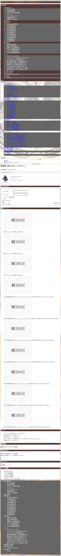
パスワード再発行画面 (13, 12)
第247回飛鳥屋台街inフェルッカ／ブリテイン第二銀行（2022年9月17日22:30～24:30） (32, 308)
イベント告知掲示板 (12, 51)
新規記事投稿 (11, 17)
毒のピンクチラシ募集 (32, 221)
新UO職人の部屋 (8, 71)
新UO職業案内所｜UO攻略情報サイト (17, 61)
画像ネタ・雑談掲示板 (13, 47)
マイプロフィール (12, 16)
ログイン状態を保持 (9, 198)
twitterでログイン (7, 200)
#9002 (58, 172)
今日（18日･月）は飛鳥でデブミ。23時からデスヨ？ (19, 438)
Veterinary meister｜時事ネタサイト (17, 66)
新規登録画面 (11, 11)
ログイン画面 (11, 9)
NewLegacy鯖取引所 (12, 24)
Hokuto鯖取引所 (11, 35)
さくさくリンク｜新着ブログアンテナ (18, 57)
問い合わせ (7, 76)
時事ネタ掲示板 (11, 44)
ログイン (56, 203)
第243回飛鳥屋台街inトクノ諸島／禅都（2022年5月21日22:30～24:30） (32, 395)
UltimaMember (8, 7)
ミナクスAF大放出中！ (10, 433)
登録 (3, 202)
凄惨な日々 (7, 440)
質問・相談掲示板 (12, 46)
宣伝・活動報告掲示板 (13, 49)
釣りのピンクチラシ (12, 169)
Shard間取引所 (11, 41)
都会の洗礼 (7, 435)
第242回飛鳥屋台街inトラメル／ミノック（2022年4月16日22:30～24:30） (32, 417)
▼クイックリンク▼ (12, 56)
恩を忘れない (7, 437)
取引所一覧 (7, 22)
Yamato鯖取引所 (11, 27)
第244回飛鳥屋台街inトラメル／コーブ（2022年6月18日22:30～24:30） (32, 373)
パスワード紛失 (6, 204)
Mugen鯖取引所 (11, 37)
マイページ (10, 14)
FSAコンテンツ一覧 (12, 74)
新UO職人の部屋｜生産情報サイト (17, 62)
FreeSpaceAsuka (8, 72)
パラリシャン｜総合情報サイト (16, 59)
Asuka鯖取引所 (11, 25)
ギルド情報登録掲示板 (13, 52)
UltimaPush (7, 21)
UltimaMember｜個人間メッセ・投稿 (17, 67)
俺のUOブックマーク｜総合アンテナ (17, 69)
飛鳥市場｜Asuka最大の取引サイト (17, 64)
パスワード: (5, 194)
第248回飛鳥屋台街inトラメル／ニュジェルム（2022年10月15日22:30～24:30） (32, 286)
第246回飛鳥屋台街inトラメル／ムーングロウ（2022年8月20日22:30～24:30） (32, 330)
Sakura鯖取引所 (11, 29)
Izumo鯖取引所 (11, 32)
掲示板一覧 (7, 42)
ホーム (9, 77)
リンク (6, 54)
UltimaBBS (4, 5)
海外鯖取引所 (11, 39)
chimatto (14, 435)
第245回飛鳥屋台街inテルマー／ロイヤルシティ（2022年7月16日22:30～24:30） (32, 351)
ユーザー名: (5, 191)
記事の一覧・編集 (12, 19)
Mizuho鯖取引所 (11, 30)
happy (37, 438)
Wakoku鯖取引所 (11, 34)
